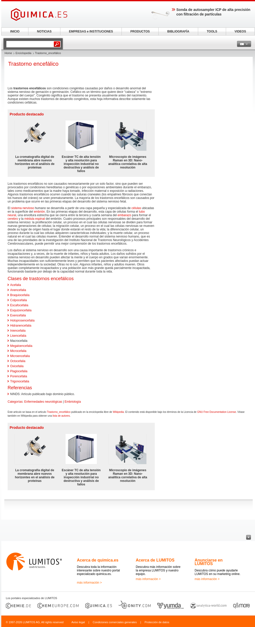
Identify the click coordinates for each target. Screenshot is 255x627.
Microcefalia (18, 351)
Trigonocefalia (19, 381)
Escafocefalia (19, 305)
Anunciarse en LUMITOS (209, 562)
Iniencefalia (18, 330)
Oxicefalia (17, 366)
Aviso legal (78, 622)
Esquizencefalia (20, 310)
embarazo (124, 215)
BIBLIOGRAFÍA (178, 31)
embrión (39, 211)
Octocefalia (17, 361)
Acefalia (15, 285)
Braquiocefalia (19, 295)
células (136, 208)
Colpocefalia (18, 300)
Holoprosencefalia (22, 320)
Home (8, 53)
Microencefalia (20, 356)
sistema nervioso (22, 208)
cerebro (13, 219)
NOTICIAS (44, 31)
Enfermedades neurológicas (43, 401)
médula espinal (34, 219)
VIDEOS (240, 31)
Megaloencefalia (21, 346)
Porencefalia (18, 376)
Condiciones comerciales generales (115, 622)
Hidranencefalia (20, 325)
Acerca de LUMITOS (155, 560)
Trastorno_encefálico (59, 412)
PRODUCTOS (140, 31)
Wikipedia (118, 412)
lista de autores (61, 415)
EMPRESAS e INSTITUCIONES (91, 31)
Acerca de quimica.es (97, 560)
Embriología (73, 401)
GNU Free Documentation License (216, 412)
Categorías (15, 401)
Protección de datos (157, 622)
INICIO (15, 31)
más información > (89, 582)
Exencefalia (18, 315)
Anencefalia (18, 290)
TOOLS (212, 31)
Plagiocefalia (18, 371)
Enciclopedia (23, 53)
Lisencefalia (18, 335)
